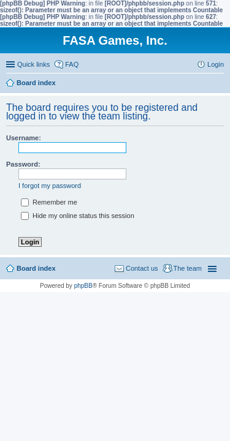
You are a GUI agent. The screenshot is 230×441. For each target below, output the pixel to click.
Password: (23, 164)
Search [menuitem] (219, 84)
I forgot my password (49, 185)
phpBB (83, 285)
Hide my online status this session (77, 215)
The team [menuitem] (188, 268)
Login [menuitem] (215, 64)
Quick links (33, 64)
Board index (36, 268)
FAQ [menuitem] (72, 64)
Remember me (49, 202)
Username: (23, 137)
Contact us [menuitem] (142, 268)
